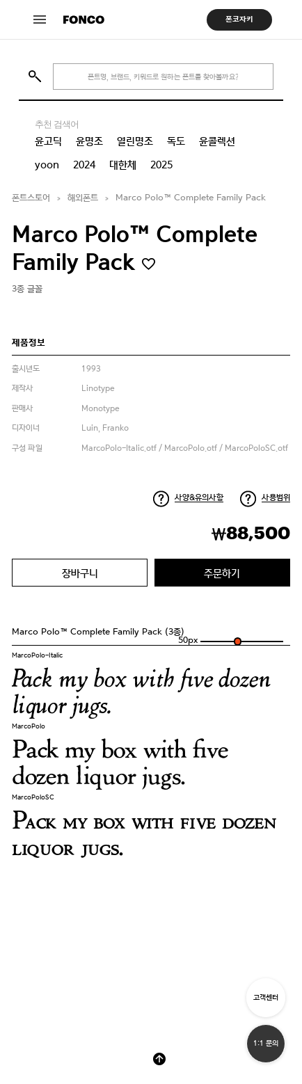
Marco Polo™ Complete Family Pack (191, 198)
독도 (176, 141)
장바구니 (80, 573)
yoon (47, 165)
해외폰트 (82, 198)
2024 (84, 165)
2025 (161, 165)
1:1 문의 (265, 1043)
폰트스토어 (31, 198)
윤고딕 (48, 141)
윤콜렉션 (217, 141)
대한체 (122, 165)
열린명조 (135, 141)
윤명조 (89, 141)
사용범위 (276, 497)
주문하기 (222, 573)
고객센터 (265, 997)
